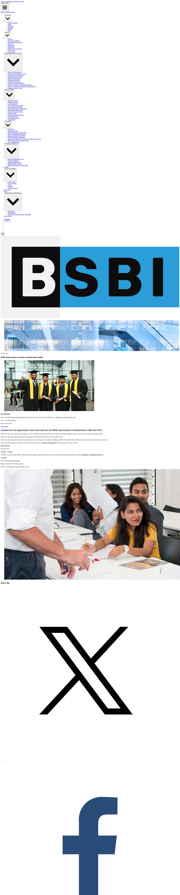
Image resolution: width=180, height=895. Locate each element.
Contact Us (7, 220)
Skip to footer (20, 1)
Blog (5, 191)
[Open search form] (3, 234)
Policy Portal (8, 216)
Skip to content (5, 1)
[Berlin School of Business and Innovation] (90, 318)
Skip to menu (13, 1)
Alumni (6, 167)
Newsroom (7, 190)
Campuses (7, 219)
